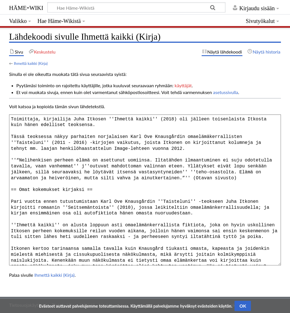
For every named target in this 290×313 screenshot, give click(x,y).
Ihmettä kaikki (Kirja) (31, 63)
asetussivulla (225, 92)
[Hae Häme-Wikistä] (136, 7)
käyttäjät (183, 85)
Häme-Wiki (26, 7)
